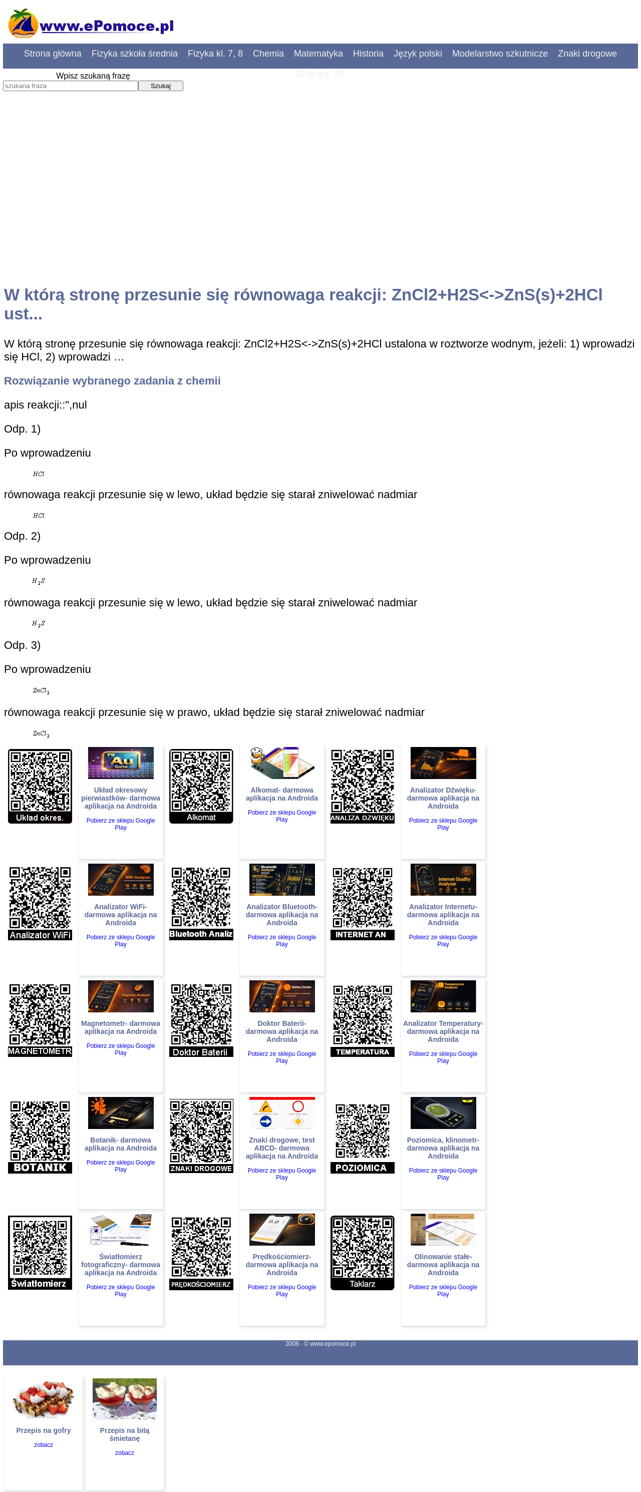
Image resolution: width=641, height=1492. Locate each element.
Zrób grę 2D (320, 74)
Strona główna (53, 54)
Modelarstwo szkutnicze (500, 54)
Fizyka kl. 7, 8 (215, 54)
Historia (368, 54)
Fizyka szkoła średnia (135, 54)
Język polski (418, 54)
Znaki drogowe (587, 54)
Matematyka (318, 54)
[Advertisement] (320, 198)
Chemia (268, 54)
